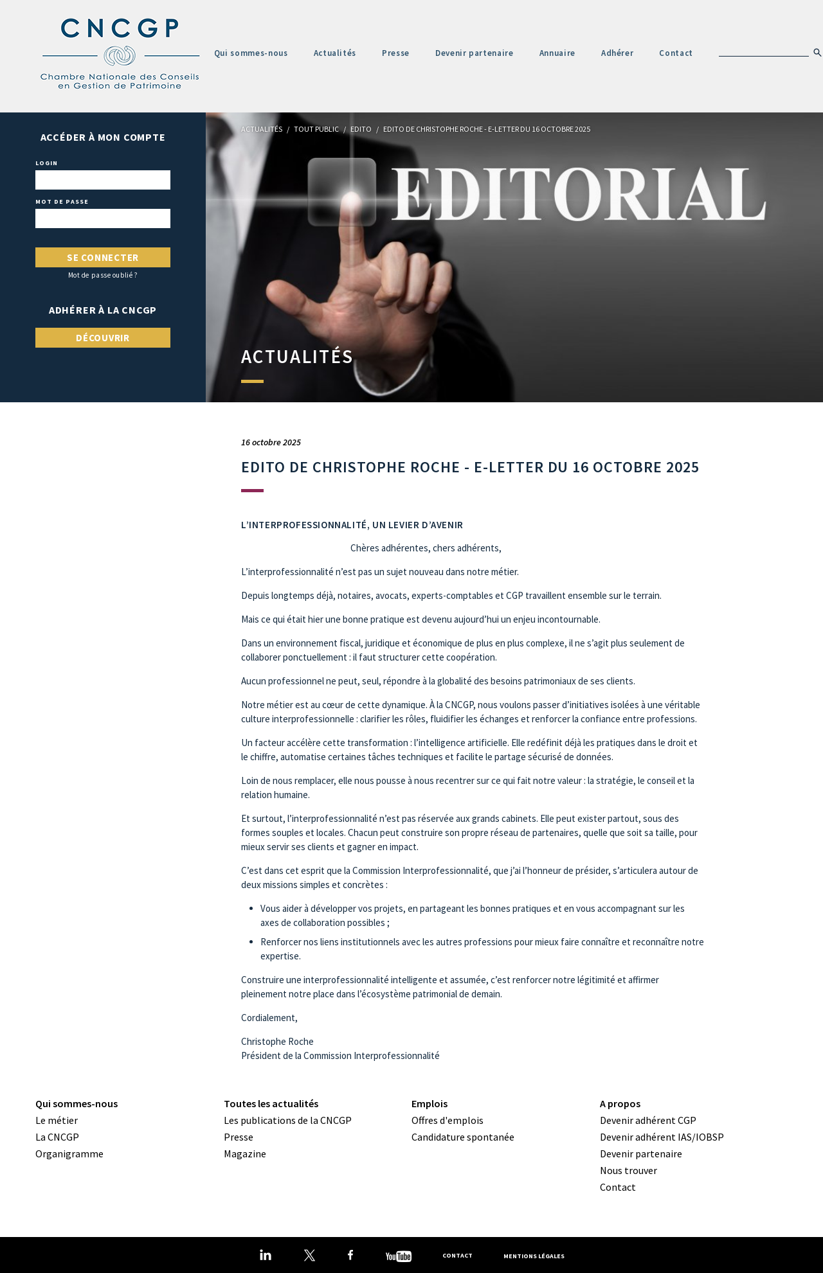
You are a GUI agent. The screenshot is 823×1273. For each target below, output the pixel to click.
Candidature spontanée (463, 1136)
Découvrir (103, 338)
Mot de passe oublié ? (103, 275)
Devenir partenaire (474, 53)
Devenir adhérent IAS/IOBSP (662, 1136)
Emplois (430, 1103)
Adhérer (617, 53)
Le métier (56, 1120)
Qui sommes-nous (251, 53)
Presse (396, 53)
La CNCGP (57, 1136)
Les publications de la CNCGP (288, 1120)
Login (46, 163)
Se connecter (103, 257)
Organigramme (69, 1153)
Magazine (245, 1153)
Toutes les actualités (271, 1103)
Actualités (335, 53)
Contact (676, 53)
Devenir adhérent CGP (648, 1120)
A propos (620, 1103)
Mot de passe (62, 202)
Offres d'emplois (448, 1120)
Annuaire (557, 53)
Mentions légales (534, 1255)
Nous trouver (628, 1170)
